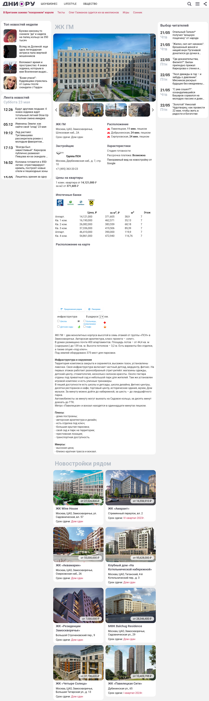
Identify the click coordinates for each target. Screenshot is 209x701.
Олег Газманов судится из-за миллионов (94, 12)
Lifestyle (70, 3)
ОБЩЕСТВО (90, 3)
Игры (126, 12)
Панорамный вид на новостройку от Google (129, 161)
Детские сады (66, 327)
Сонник (137, 12)
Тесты (61, 12)
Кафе (88, 327)
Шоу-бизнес (49, 3)
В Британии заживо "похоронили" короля (28, 12)
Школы (63, 321)
